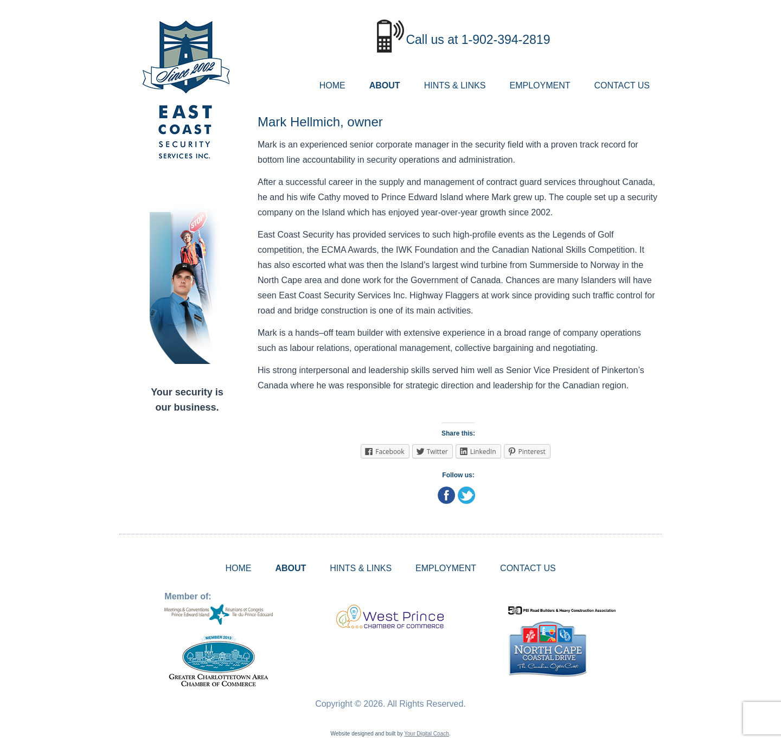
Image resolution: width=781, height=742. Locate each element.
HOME (332, 85)
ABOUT (384, 85)
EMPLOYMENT (539, 85)
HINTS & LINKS (455, 85)
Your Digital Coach (426, 734)
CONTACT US (622, 85)
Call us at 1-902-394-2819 (478, 40)
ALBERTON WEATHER (187, 462)
